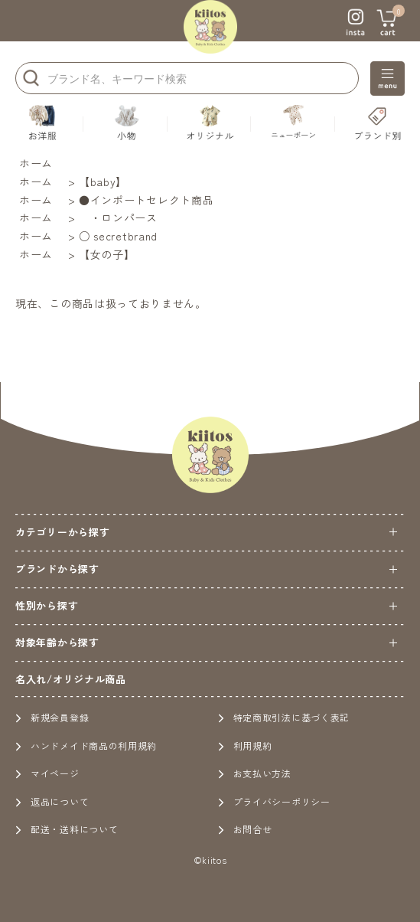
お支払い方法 (254, 773)
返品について (52, 801)
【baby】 (103, 181)
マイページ (47, 773)
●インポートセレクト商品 (146, 200)
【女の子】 (107, 254)
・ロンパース (118, 217)
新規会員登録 (52, 717)
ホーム (36, 163)
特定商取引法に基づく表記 (284, 717)
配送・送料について (66, 828)
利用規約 (245, 745)
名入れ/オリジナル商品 (70, 679)
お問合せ (245, 828)
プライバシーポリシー (274, 801)
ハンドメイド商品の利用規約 (86, 745)
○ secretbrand (118, 236)
